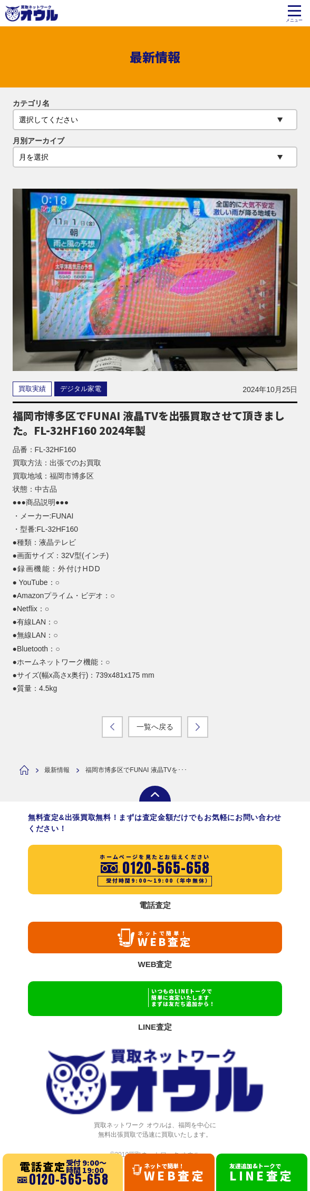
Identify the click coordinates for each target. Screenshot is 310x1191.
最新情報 (57, 770)
